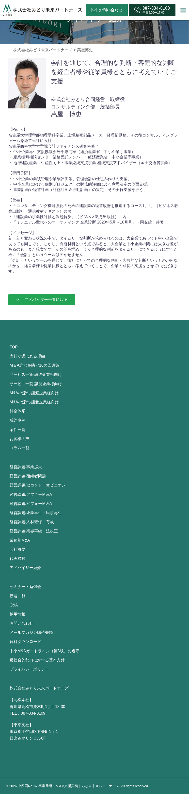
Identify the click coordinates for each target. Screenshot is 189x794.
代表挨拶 (17, 558)
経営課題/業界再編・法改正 (34, 531)
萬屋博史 (85, 50)
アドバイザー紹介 (25, 568)
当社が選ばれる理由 (27, 356)
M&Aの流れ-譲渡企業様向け (34, 393)
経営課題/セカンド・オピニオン (38, 485)
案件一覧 (17, 430)
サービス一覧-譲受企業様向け (36, 384)
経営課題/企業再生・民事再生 (36, 513)
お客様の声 (19, 439)
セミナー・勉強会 (25, 587)
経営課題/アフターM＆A (31, 494)
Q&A (14, 605)
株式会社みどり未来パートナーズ (42, 50)
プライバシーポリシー (29, 669)
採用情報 (17, 614)
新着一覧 (17, 596)
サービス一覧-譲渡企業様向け (36, 374)
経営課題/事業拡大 (26, 467)
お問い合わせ (21, 623)
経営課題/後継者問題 (28, 476)
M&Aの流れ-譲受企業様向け (34, 402)
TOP (14, 347)
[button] (41, 299)
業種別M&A (20, 540)
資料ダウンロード (25, 641)
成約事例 (17, 420)
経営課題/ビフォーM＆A (31, 503)
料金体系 (17, 411)
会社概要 (17, 549)
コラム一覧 (19, 448)
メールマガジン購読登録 (31, 632)
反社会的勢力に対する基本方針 (37, 660)
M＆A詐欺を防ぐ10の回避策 (34, 365)
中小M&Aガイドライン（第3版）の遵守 (44, 651)
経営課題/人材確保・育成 (32, 522)
